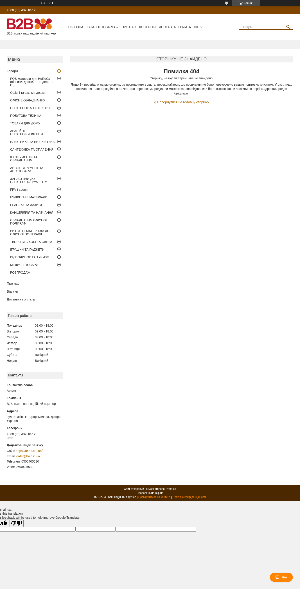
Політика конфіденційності (189, 497)
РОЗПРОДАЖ (20, 272)
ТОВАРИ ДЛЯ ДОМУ (25, 123)
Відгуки (12, 291)
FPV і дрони (18, 189)
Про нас (129, 27)
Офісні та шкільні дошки (27, 92)
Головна (75, 27)
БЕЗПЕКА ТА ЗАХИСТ (26, 205)
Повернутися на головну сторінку (183, 102)
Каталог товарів (101, 27)
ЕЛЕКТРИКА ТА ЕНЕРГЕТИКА (32, 142)
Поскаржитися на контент (154, 497)
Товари (12, 71)
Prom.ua (171, 488)
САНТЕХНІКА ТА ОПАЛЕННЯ (32, 149)
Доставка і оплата (175, 27)
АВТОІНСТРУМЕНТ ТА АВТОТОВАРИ (26, 169)
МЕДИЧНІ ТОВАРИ (24, 265)
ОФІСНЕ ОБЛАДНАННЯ (27, 100)
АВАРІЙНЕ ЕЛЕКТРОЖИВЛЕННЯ (26, 132)
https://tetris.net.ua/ (29, 451)
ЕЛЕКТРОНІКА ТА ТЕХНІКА (30, 108)
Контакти (147, 27)
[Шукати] (288, 27)
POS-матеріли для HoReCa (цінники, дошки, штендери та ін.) (31, 82)
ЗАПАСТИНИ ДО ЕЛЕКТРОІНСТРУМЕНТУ (28, 180)
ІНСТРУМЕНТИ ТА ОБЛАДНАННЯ (23, 158)
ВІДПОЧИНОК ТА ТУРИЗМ (29, 257)
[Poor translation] (16, 523)
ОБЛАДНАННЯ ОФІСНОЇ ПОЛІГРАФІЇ (28, 221)
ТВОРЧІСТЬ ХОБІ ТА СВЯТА (31, 242)
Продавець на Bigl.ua (150, 493)
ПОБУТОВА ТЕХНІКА (25, 115)
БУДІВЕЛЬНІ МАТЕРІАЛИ (28, 197)
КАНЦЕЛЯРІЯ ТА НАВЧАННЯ (31, 212)
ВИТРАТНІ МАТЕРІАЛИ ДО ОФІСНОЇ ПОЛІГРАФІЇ (30, 232)
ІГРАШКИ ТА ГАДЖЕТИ (27, 249)
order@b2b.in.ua (28, 456)
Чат (281, 577)
